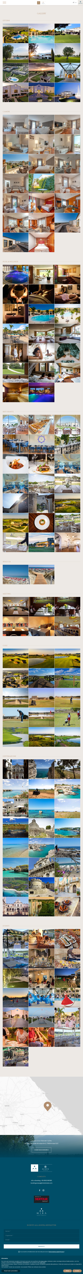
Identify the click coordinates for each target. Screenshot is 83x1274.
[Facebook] (40, 1191)
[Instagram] (43, 1191)
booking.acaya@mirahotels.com (41, 1183)
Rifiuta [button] (67, 1270)
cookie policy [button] (42, 1262)
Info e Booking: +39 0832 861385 (41, 1180)
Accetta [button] (77, 1270)
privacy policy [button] (44, 1261)
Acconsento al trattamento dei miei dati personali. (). (42, 1251)
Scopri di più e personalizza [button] (11, 1270)
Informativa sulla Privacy (56, 1252)
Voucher (80, 2)
